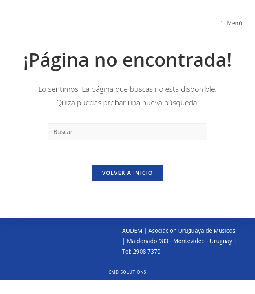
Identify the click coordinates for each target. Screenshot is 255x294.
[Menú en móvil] (231, 23)
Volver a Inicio (127, 172)
